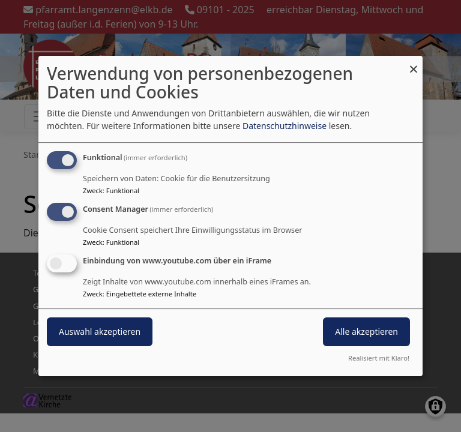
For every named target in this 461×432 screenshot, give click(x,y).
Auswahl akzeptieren (99, 331)
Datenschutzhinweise (285, 125)
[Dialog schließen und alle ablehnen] (414, 63)
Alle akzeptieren (366, 331)
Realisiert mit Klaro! (378, 357)
